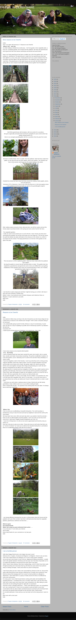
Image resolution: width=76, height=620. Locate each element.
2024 (55, 81)
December (57, 97)
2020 (55, 87)
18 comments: (26, 304)
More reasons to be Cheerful (12, 40)
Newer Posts (7, 606)
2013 (55, 134)
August (57, 106)
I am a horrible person (10, 551)
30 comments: (26, 601)
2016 (55, 96)
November (57, 99)
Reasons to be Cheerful (10, 312)
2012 (55, 136)
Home (26, 606)
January (57, 120)
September (58, 104)
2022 (55, 83)
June (56, 110)
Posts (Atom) (12, 609)
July (56, 108)
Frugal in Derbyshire (56, 153)
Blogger (46, 616)
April (56, 114)
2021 (55, 85)
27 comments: (26, 543)
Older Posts (45, 606)
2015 (55, 129)
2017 (55, 94)
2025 (55, 79)
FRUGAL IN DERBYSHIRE (17, 7)
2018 (55, 91)
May (56, 112)
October (57, 102)
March (56, 116)
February (57, 118)
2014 (55, 132)
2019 (55, 89)
